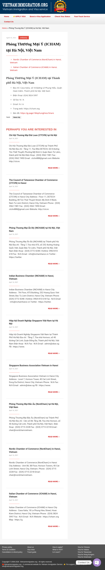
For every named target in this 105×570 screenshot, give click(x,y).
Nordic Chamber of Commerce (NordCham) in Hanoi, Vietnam (36, 61)
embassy (23, 38)
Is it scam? (56, 552)
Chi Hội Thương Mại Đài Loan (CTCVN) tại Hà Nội (33, 135)
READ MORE (53, 168)
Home (4, 28)
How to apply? (57, 547)
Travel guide (31, 552)
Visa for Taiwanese (84, 552)
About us (30, 547)
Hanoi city (16, 117)
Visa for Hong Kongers (86, 555)
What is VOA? (57, 550)
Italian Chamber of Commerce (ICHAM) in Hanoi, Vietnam (33, 68)
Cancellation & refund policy (12, 552)
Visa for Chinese (84, 547)
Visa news (31, 550)
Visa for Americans (84, 557)
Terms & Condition (8, 550)
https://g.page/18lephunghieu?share (37, 113)
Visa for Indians (83, 550)
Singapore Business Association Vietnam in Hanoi (33, 365)
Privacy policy (7, 547)
